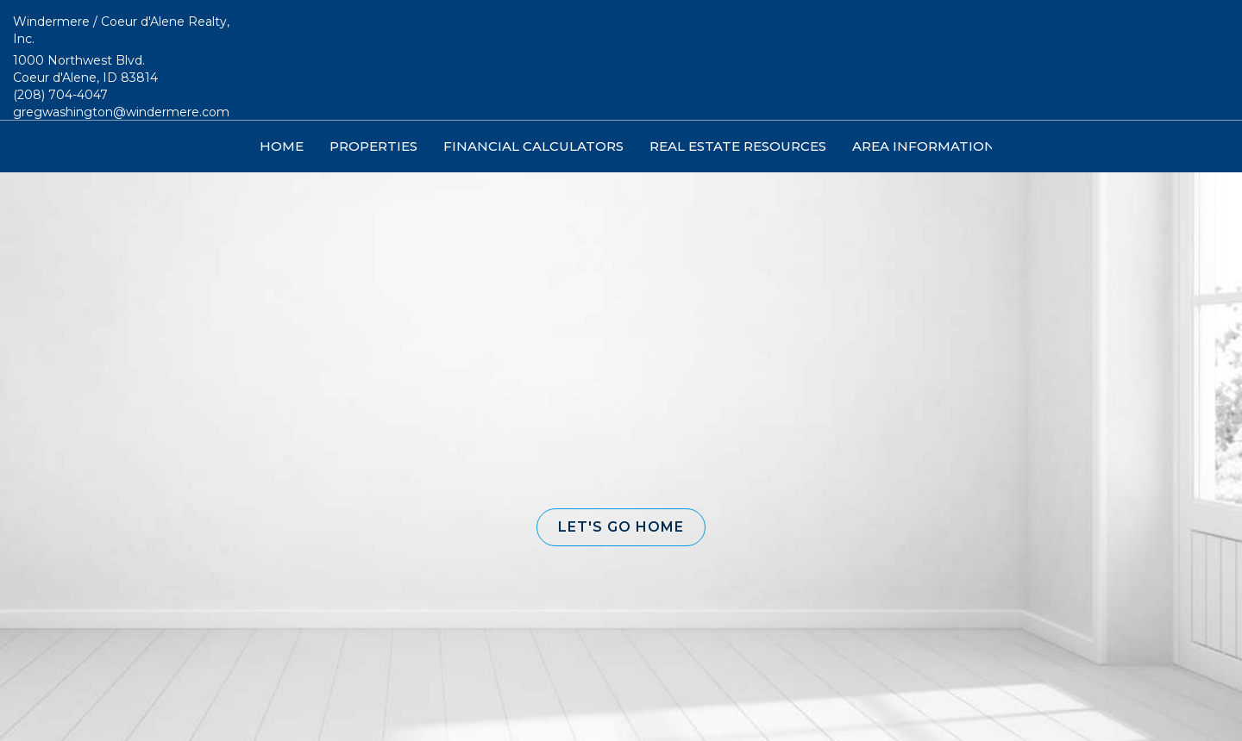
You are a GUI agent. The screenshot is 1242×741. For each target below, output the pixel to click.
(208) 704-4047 (60, 95)
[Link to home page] (621, 60)
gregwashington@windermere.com (121, 112)
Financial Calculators (533, 146)
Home (282, 146)
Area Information (923, 146)
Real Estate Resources (737, 146)
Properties (373, 146)
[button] (621, 527)
